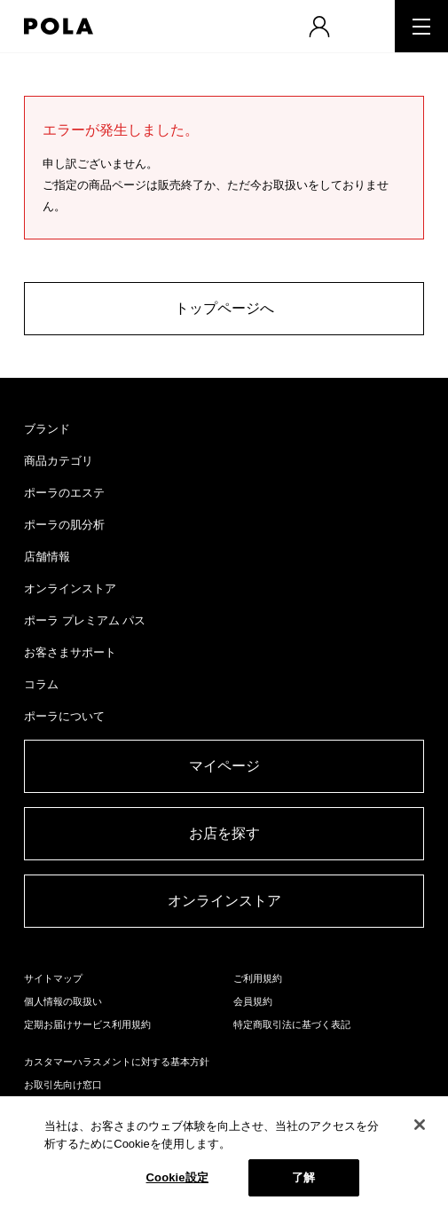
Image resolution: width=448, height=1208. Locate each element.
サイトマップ (53, 978)
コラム (41, 684)
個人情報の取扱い (63, 1001)
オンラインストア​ (224, 900)
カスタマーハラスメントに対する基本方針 (116, 1061)
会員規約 (252, 1001)
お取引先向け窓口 (63, 1084)
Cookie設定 (177, 1177)
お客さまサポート (70, 652)
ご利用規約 (257, 978)
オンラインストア (70, 588)
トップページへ (224, 308)
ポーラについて (64, 716)
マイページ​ (224, 765)
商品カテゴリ (58, 460)
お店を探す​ (224, 833)
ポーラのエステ (64, 492)
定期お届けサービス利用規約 (87, 1024)
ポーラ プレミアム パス (84, 620)
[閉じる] (419, 1124)
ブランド (47, 428)
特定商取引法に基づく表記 (291, 1024)
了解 (303, 1177)
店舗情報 (47, 556)
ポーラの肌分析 (64, 524)
